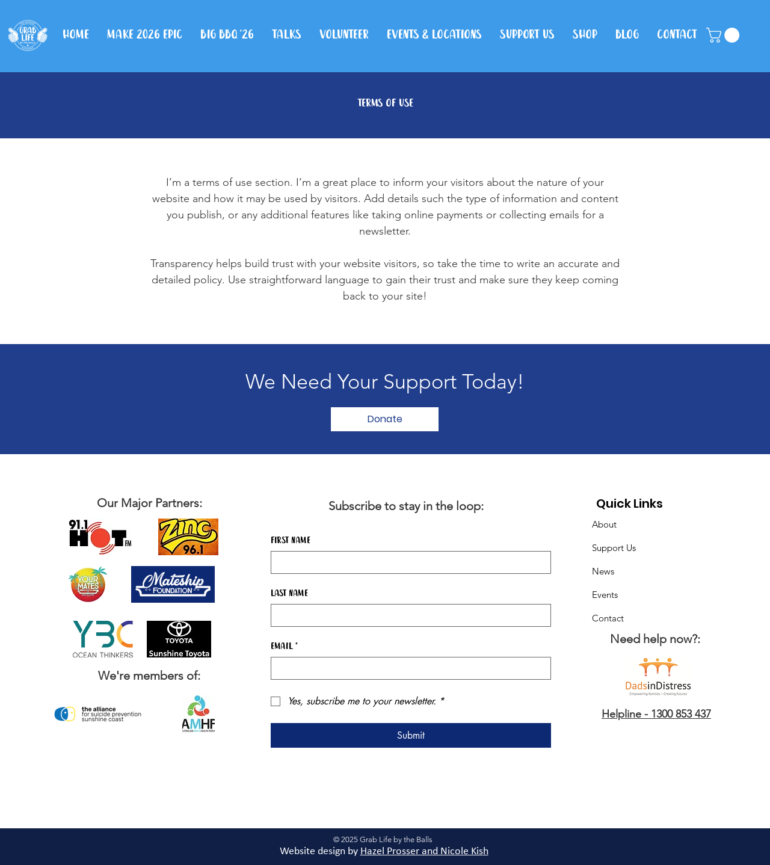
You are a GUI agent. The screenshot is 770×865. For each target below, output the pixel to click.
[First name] (407, 562)
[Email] (407, 668)
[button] (724, 35)
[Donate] (385, 419)
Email (284, 646)
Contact (608, 618)
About (604, 524)
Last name (289, 593)
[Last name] (407, 615)
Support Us (614, 547)
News (603, 571)
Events (605, 594)
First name (290, 540)
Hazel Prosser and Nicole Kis (421, 851)
